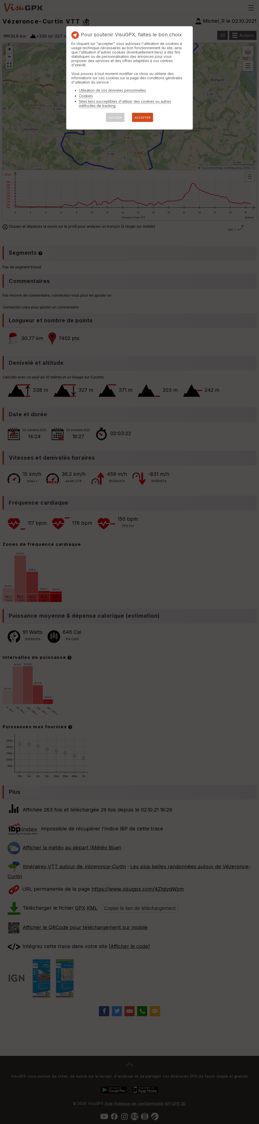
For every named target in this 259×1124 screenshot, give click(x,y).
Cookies (86, 96)
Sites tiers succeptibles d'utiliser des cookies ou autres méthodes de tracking (125, 103)
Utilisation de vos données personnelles (112, 90)
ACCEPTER (142, 117)
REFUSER (115, 117)
